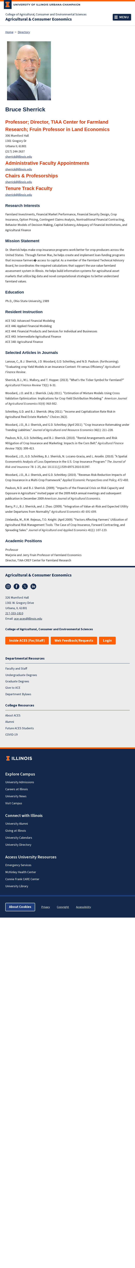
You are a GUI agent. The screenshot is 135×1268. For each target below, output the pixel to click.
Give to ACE (12, 688)
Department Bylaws (18, 694)
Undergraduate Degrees (21, 675)
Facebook (16, 586)
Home (9, 32)
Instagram (8, 586)
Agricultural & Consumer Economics (38, 19)
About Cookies (20, 907)
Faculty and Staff (16, 668)
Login (107, 640)
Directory (24, 32)
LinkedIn (33, 586)
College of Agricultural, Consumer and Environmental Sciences (46, 14)
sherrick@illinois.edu (18, 157)
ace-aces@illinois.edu (28, 619)
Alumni (9, 722)
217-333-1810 (14, 613)
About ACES (12, 715)
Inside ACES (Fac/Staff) (27, 640)
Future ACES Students (19, 728)
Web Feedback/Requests (74, 640)
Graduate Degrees (17, 681)
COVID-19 (11, 734)
